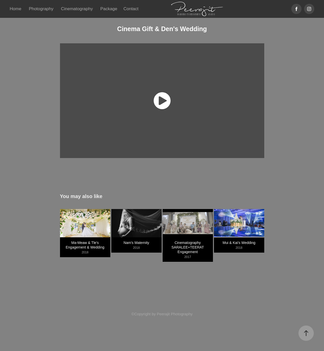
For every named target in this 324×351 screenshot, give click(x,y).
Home (15, 8)
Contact (131, 8)
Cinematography (77, 8)
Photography (41, 8)
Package (108, 8)
